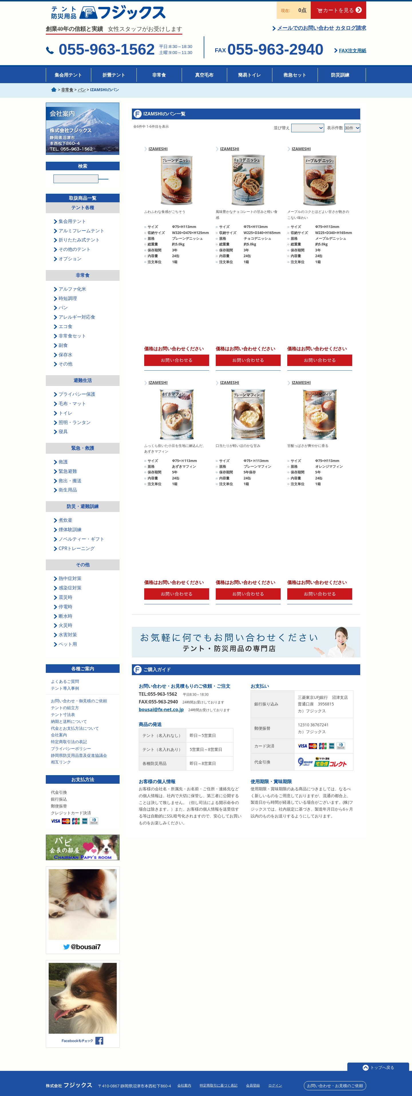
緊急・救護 (82, 456)
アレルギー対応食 (74, 324)
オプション (68, 266)
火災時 (63, 633)
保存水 (63, 362)
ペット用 (65, 652)
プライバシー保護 (74, 402)
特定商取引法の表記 (69, 749)
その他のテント (72, 257)
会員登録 (253, 1085)
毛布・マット (70, 411)
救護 (61, 469)
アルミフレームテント (79, 238)
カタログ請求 (350, 33)
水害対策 (65, 642)
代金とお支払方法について (75, 735)
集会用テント (68, 75)
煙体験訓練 (68, 537)
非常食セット (70, 343)
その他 (63, 371)
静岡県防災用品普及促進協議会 (79, 762)
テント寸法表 (63, 722)
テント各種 (82, 215)
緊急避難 (65, 479)
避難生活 (83, 388)
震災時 (63, 605)
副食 (61, 352)
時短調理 (65, 306)
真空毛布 (204, 75)
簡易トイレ (249, 75)
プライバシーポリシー (71, 756)
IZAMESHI (158, 154)
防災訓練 (340, 75)
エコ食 (63, 334)
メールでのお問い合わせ (305, 33)
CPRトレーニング (74, 556)
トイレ (63, 420)
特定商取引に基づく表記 (218, 1085)
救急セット (295, 75)
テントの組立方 (65, 715)
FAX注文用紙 (352, 56)
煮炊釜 (63, 528)
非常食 (159, 75)
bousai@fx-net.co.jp (161, 715)
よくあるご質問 (65, 688)
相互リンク (61, 769)
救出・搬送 (68, 488)
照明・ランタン (72, 430)
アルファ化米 (70, 296)
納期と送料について (69, 728)
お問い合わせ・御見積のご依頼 (79, 708)
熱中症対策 (68, 586)
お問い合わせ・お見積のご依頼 (335, 1085)
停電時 (63, 614)
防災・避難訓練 (83, 514)
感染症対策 (68, 595)
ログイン (275, 1085)
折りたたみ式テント (77, 247)
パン (61, 315)
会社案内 (59, 742)
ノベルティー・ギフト (79, 546)
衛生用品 (65, 497)
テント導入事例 (65, 695)
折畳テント (113, 75)
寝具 (61, 439)
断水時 (63, 623)
